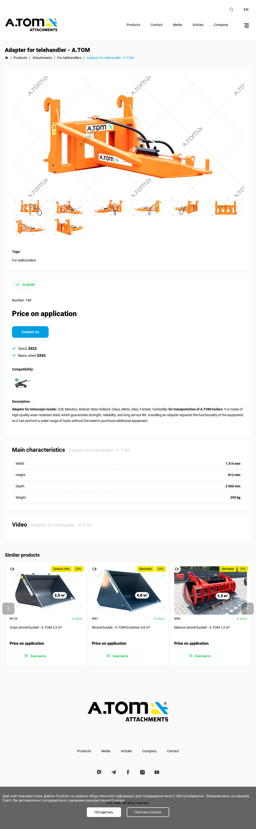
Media (177, 25)
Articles (198, 25)
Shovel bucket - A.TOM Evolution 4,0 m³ (121, 627)
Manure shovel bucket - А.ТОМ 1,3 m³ (202, 627)
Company (221, 25)
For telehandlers (24, 260)
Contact (157, 25)
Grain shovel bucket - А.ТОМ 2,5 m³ (36, 627)
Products (133, 25)
